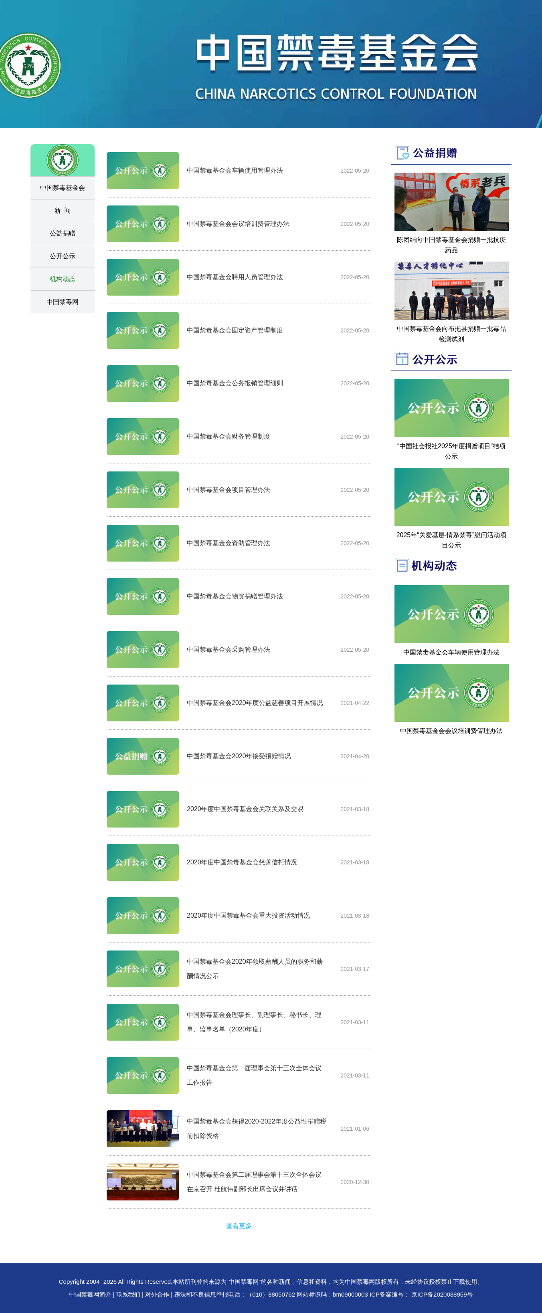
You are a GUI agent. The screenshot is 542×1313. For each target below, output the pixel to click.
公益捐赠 (62, 233)
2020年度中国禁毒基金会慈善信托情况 (242, 862)
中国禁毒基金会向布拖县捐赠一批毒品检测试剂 (451, 333)
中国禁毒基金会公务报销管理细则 (235, 383)
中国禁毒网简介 (91, 1294)
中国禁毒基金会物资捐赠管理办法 (235, 596)
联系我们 (128, 1294)
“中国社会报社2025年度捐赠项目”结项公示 (451, 451)
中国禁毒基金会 (62, 187)
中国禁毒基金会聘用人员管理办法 (235, 277)
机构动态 (62, 279)
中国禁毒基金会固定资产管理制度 (235, 330)
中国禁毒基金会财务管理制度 (228, 436)
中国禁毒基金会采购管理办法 (228, 649)
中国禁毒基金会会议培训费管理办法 (238, 223)
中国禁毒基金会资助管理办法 (228, 543)
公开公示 (62, 256)
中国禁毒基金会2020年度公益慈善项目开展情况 (255, 702)
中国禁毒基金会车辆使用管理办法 (235, 170)
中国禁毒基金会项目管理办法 (228, 489)
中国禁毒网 (63, 301)
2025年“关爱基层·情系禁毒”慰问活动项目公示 (451, 540)
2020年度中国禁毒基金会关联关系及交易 (245, 809)
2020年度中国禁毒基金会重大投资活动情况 (248, 915)
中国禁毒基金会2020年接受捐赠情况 (239, 756)
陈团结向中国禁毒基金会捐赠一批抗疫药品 (451, 245)
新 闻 (63, 210)
